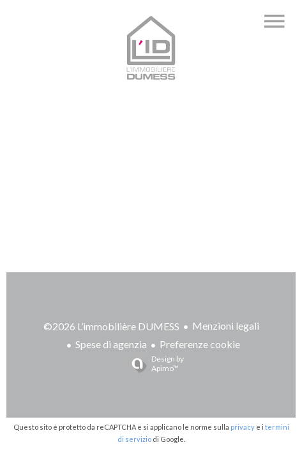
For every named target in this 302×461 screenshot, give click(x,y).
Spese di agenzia (111, 344)
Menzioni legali (225, 325)
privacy (242, 427)
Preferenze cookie (200, 344)
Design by (152, 363)
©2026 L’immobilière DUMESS (111, 326)
